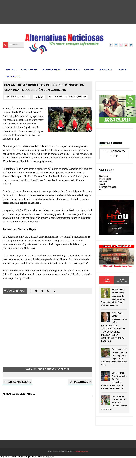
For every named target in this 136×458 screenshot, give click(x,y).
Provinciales (105, 179)
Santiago (103, 176)
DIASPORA (123, 69)
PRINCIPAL (11, 69)
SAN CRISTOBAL (13, 77)
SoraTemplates (81, 452)
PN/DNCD (104, 181)
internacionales (70, 97)
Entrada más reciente (19, 382)
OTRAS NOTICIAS (29, 69)
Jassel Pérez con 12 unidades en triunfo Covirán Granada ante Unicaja (114, 402)
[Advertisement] (47, 328)
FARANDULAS (106, 69)
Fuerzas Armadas (107, 187)
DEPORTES (89, 69)
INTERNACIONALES (51, 69)
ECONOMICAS (72, 69)
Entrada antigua (79, 382)
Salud (102, 184)
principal (82, 97)
